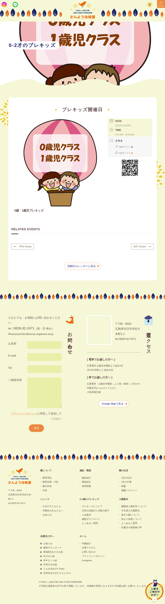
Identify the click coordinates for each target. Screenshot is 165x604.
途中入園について (130, 515)
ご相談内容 (15, 380)
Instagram (87, 561)
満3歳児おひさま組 (53, 552)
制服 (123, 487)
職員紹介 (86, 482)
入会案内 (86, 515)
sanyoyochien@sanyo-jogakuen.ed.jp (33, 334)
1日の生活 (126, 478)
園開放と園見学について (133, 507)
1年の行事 (126, 482)
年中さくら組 (50, 561)
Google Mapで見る (112, 403)
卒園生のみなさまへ (53, 511)
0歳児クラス (124, 147)
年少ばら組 (49, 556)
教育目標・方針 (51, 482)
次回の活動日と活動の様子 (95, 511)
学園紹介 (86, 544)
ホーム (83, 537)
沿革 (45, 491)
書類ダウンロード (91, 519)
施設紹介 (86, 478)
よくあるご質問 (90, 524)
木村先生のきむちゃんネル (57, 573)
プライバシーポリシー (23, 413)
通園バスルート (129, 491)
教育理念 (47, 478)
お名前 (12, 343)
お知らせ (47, 515)
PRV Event (23, 246)
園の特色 (47, 487)
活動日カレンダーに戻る (81, 266)
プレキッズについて (92, 507)
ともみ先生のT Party (53, 569)
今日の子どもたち (52, 507)
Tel (10, 368)
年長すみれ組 (50, 565)
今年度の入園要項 (130, 511)
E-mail (12, 355)
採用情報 (86, 487)
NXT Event (141, 246)
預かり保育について (131, 519)
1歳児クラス (124, 153)
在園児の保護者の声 (131, 528)
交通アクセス (89, 548)
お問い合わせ (89, 552)
